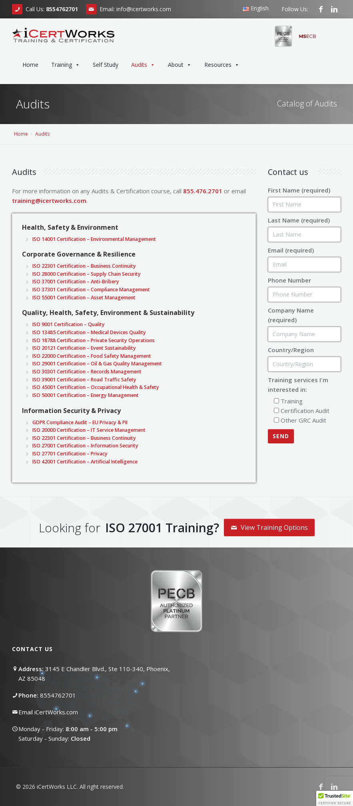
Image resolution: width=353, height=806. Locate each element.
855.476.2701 (202, 191)
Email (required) (291, 250)
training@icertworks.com (49, 200)
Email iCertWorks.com (48, 712)
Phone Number (289, 280)
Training (65, 65)
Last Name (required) (299, 220)
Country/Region (291, 350)
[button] (334, 798)
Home (30, 64)
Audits (143, 65)
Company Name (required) (291, 315)
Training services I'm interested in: (298, 384)
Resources (221, 65)
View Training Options (269, 527)
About (179, 65)
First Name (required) (299, 190)
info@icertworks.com (143, 9)
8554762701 (58, 695)
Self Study (105, 64)
